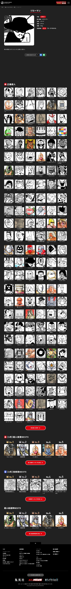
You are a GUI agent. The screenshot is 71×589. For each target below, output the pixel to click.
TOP (2, 7)
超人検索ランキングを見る (35, 462)
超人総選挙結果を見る (35, 533)
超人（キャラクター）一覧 (10, 7)
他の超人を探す (35, 428)
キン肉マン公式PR (35, 575)
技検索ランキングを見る (35, 499)
